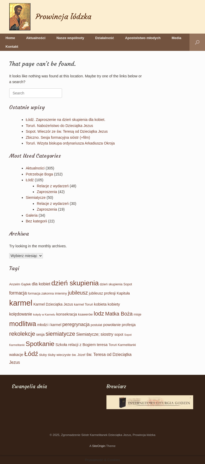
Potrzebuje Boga (39, 174)
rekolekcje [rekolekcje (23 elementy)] (22, 333)
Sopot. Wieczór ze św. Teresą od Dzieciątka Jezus (67, 131)
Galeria (32, 215)
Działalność (104, 38)
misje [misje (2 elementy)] (137, 314)
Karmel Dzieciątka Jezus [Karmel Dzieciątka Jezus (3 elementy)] (53, 304)
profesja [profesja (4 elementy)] (129, 325)
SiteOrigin (98, 445)
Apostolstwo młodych (143, 38)
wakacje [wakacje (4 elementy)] (16, 355)
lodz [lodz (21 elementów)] (99, 314)
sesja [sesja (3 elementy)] (40, 335)
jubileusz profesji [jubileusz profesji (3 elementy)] (102, 293)
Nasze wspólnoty (70, 38)
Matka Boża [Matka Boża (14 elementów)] (119, 314)
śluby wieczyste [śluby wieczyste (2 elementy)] (59, 355)
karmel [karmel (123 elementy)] (20, 302)
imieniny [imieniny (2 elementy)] (61, 293)
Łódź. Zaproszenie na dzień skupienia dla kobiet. (65, 120)
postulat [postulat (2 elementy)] (96, 325)
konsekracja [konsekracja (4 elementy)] (66, 314)
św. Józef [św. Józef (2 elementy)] (78, 355)
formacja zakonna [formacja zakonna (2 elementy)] (41, 293)
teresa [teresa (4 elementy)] (102, 345)
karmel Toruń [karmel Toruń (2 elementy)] (83, 304)
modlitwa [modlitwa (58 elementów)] (22, 324)
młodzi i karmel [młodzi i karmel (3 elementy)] (49, 325)
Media (176, 38)
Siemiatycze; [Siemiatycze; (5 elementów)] (88, 334)
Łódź (30, 180)
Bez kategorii (36, 221)
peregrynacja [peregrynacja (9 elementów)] (76, 324)
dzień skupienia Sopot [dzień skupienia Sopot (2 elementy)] (116, 284)
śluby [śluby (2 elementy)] (43, 355)
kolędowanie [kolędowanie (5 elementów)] (20, 314)
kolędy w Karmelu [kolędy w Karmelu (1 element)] (44, 314)
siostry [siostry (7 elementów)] (106, 334)
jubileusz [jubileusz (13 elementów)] (78, 293)
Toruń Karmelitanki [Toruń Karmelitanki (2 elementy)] (122, 345)
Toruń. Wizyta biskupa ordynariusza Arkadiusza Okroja (70, 143)
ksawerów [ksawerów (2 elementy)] (85, 314)
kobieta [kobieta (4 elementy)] (100, 304)
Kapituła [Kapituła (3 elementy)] (123, 293)
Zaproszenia (47, 192)
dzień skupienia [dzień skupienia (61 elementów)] (75, 283)
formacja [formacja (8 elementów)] (18, 293)
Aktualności (35, 38)
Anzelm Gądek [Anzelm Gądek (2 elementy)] (20, 284)
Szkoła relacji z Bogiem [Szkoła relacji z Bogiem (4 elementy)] (75, 345)
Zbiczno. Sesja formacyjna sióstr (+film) (58, 137)
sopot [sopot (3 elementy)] (118, 335)
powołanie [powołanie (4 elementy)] (112, 325)
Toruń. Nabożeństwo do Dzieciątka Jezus (59, 126)
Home (10, 38)
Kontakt (12, 47)
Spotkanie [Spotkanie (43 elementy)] (40, 343)
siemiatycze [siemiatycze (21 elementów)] (60, 334)
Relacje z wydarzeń (53, 186)
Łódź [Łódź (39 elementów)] (31, 353)
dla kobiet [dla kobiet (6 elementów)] (41, 283)
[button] (197, 42)
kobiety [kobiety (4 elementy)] (113, 304)
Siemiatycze (35, 197)
